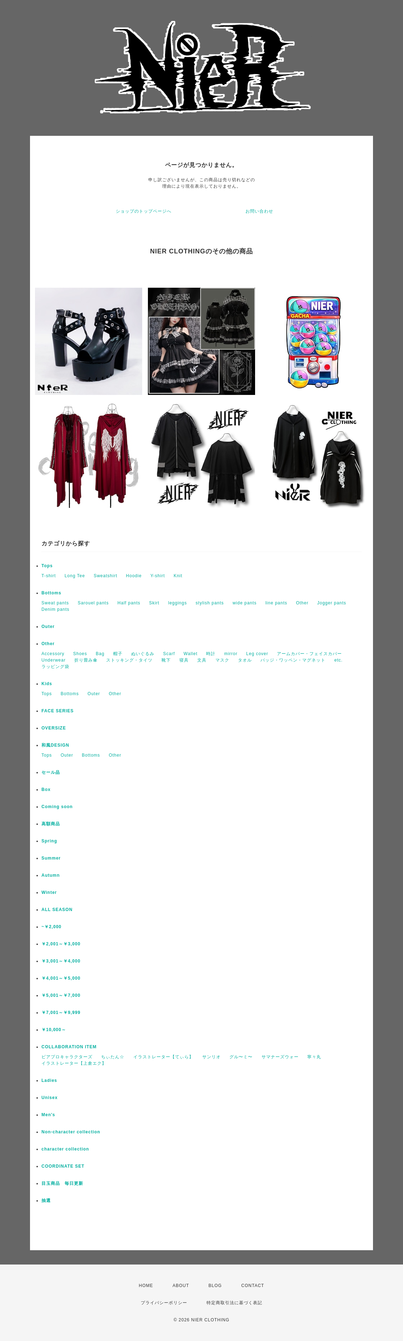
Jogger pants (331, 602)
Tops (47, 565)
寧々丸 (314, 1056)
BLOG (215, 1285)
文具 (202, 660)
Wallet (191, 653)
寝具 (184, 660)
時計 (210, 653)
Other (302, 602)
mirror (230, 653)
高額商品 (50, 823)
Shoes (80, 653)
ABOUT (181, 1285)
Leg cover (257, 653)
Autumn (50, 875)
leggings (177, 602)
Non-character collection (70, 1131)
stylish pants (210, 602)
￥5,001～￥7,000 (60, 995)
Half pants (129, 602)
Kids (46, 683)
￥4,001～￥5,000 (60, 978)
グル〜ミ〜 (241, 1056)
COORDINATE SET (62, 1166)
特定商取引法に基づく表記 (234, 1302)
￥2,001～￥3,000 (60, 943)
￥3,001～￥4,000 (60, 961)
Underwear (53, 660)
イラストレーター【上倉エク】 (73, 1063)
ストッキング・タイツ (129, 660)
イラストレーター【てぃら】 (163, 1056)
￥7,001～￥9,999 (60, 1012)
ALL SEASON (57, 909)
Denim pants (55, 609)
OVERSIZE (53, 728)
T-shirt (48, 575)
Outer (48, 626)
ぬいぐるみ (142, 653)
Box (46, 789)
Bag (100, 653)
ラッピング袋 (55, 666)
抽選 (46, 1200)
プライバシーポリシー (164, 1302)
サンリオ (211, 1056)
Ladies (49, 1080)
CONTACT (252, 1285)
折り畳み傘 (86, 660)
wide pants (245, 602)
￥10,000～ (53, 1029)
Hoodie (134, 575)
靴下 (166, 660)
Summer (51, 858)
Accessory (52, 653)
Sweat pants (55, 602)
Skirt (154, 602)
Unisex (49, 1097)
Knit (178, 575)
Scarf (169, 653)
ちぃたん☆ (112, 1056)
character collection (65, 1149)
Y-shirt (157, 575)
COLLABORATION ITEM (68, 1046)
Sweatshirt (105, 575)
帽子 (118, 653)
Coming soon (57, 806)
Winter (49, 892)
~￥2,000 (51, 926)
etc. (338, 660)
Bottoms (51, 592)
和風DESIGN (55, 745)
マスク (222, 660)
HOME (146, 1285)
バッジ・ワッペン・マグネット (292, 660)
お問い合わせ (259, 211)
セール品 (50, 772)
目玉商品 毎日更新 (62, 1183)
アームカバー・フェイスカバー (309, 653)
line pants (276, 602)
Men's (48, 1114)
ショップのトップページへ (143, 211)
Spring (49, 840)
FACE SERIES (57, 710)
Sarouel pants (93, 602)
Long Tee (75, 575)
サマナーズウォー (280, 1056)
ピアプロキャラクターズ (67, 1056)
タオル (245, 660)
